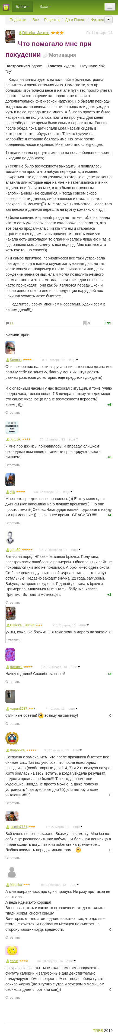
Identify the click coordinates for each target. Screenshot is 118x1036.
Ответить (12, 413)
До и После (75, 20)
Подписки (17, 20)
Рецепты (51, 20)
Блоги (22, 6)
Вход (45, 6)
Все (36, 20)
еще (73, 360)
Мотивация (62, 55)
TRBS (98, 1030)
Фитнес (97, 20)
